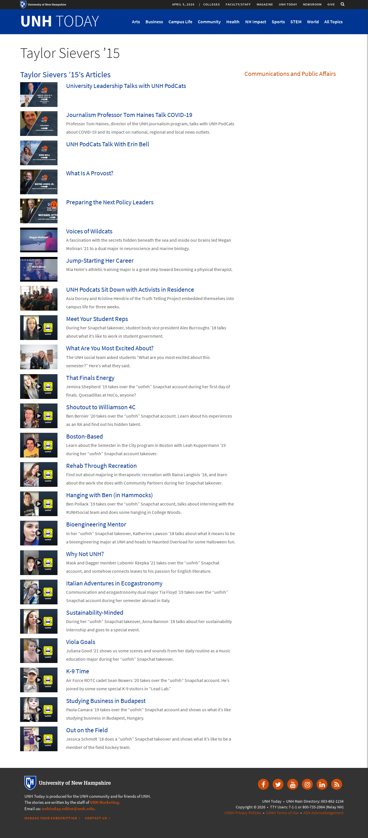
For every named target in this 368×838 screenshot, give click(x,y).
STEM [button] (296, 21)
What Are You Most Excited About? (110, 348)
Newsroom (312, 4)
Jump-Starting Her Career (100, 260)
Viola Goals (80, 642)
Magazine (265, 4)
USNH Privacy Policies (243, 812)
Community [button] (209, 21)
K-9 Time (77, 671)
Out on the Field (87, 730)
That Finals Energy (90, 378)
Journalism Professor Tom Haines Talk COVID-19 (129, 115)
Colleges (211, 4)
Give (331, 4)
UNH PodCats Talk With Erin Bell (107, 144)
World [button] (313, 21)
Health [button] (232, 21)
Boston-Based (84, 436)
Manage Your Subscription (50, 818)
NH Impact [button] (255, 21)
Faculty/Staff (238, 4)
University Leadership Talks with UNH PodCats (126, 86)
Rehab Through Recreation (101, 466)
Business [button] (154, 21)
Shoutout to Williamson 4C (101, 407)
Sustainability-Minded (94, 612)
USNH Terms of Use (282, 812)
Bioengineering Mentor (96, 524)
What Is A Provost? (89, 173)
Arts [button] (136, 21)
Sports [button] (278, 21)
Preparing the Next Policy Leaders (110, 202)
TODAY (59, 21)
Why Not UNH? (85, 554)
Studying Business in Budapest (105, 701)
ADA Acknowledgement (323, 812)
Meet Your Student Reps (97, 319)
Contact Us (96, 818)
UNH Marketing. (105, 802)
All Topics (333, 21)
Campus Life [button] (180, 21)
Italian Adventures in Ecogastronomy (114, 583)
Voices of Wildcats (89, 231)
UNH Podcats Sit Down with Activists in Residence (130, 289)
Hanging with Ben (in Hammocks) (109, 495)
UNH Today (288, 4)
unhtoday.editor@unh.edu (68, 808)
